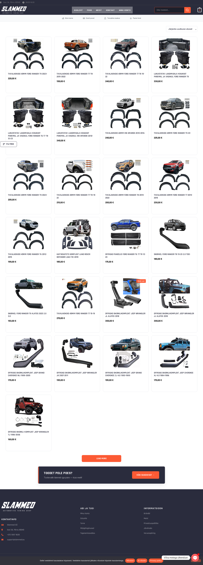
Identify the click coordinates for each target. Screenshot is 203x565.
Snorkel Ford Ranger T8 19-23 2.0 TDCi (172, 254)
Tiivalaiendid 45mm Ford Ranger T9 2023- (27, 73)
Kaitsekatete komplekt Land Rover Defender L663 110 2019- (73, 255)
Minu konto (125, 10)
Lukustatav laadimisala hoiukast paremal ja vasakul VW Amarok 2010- (75, 134)
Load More (101, 458)
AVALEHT (78, 10)
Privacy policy (156, 561)
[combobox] (181, 29)
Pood (89, 10)
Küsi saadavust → (146, 475)
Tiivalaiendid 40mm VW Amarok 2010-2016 (124, 133)
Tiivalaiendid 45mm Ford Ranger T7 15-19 (76, 313)
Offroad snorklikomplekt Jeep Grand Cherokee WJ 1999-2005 (26, 374)
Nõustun (130, 561)
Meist (99, 10)
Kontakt (110, 10)
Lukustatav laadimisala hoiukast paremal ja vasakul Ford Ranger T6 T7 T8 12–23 (28, 136)
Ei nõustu (142, 561)
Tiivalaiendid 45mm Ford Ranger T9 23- (172, 133)
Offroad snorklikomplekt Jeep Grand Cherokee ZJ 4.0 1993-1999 (123, 374)
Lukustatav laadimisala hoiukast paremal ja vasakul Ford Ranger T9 (171, 75)
